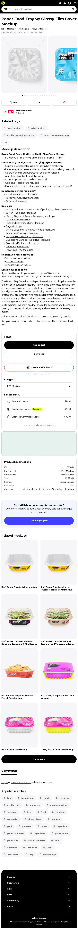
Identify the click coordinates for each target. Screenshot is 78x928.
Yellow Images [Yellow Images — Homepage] (39, 918)
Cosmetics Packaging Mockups (22, 243)
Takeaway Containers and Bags (22, 197)
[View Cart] (60, 3)
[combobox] (44, 9)
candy (45, 798)
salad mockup (36, 128)
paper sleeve (59, 833)
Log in (4, 782)
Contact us (49, 425)
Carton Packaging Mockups (21, 212)
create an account (21, 782)
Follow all (19, 113)
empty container (57, 805)
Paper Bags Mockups (17, 246)
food (41, 812)
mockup (54, 819)
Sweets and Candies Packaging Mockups (28, 239)
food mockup (12, 128)
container (62, 798)
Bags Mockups (14, 226)
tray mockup (47, 854)
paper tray (11, 840)
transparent (12, 854)
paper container (14, 833)
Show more (39, 759)
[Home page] (2, 29)
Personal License (66, 482)
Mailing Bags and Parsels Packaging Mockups (30, 216)
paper (42, 826)
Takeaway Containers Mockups (22, 233)
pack (8, 826)
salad (55, 840)
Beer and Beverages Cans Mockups (25, 223)
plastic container (34, 840)
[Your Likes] (64, 3)
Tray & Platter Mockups (63, 489)
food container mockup (55, 135)
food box (58, 812)
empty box (33, 805)
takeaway (30, 847)
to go (47, 847)
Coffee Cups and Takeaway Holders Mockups (30, 229)
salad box (10, 847)
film (27, 812)
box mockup (25, 798)
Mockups (27, 489)
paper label (37, 833)
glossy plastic (33, 819)
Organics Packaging (16, 201)
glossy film (11, 819)
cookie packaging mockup (19, 135)
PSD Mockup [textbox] (13, 386)
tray (29, 854)
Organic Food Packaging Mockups (24, 236)
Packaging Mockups (17, 265)
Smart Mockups (14, 261)
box (7, 798)
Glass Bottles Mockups (18, 219)
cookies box (12, 805)
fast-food (10, 812)
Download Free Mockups (19, 249)
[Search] (73, 9)
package (24, 826)
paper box (60, 826)
